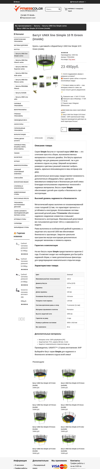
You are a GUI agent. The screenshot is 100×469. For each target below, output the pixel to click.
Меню (17, 2)
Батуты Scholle (21, 93)
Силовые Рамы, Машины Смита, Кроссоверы (20, 147)
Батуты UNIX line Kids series (21, 74)
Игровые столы (20, 219)
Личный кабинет (78, 2)
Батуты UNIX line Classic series (21, 61)
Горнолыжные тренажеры (19, 129)
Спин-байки (18, 178)
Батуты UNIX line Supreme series (21, 68)
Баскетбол (18, 157)
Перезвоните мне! (28, 18)
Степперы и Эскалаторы (19, 187)
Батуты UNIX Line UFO (21, 98)
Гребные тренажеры (18, 115)
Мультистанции (20, 134)
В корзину (75, 129)
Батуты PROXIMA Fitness (21, 87)
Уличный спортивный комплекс (19, 172)
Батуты (17, 49)
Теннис (17, 153)
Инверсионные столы (20, 193)
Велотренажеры (20, 109)
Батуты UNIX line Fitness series (21, 81)
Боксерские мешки (21, 182)
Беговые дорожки (21, 45)
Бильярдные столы (21, 227)
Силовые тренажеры (18, 104)
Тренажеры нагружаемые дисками (19, 205)
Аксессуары (18, 124)
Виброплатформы (21, 165)
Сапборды (18, 223)
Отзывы (50, 138)
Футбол (17, 161)
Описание (39, 138)
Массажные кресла (21, 198)
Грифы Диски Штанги (19, 139)
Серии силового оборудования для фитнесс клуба (21, 213)
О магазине (19, 465)
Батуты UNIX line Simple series (21, 55)
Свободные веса (20, 120)
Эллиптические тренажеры (20, 40)
